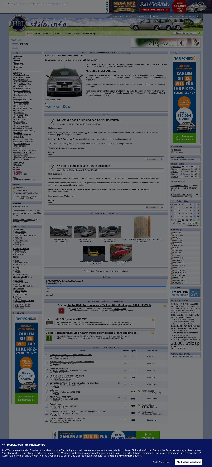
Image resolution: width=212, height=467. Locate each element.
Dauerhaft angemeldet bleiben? (183, 16)
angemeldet (59, 4)
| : (124, 16)
